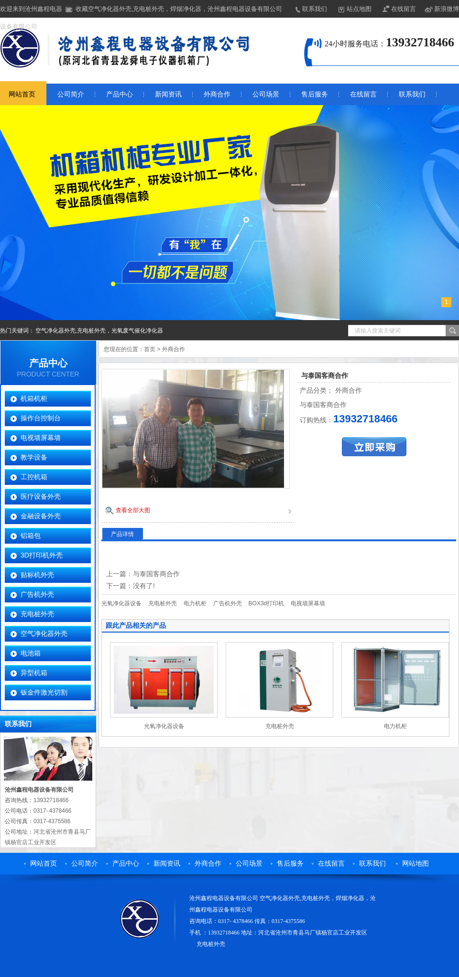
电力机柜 (195, 603)
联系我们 (314, 8)
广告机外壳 (37, 594)
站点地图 (359, 8)
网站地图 (415, 863)
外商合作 (217, 94)
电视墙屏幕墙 (41, 437)
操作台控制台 (41, 418)
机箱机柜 (34, 398)
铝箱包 (31, 535)
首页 (149, 349)
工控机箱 (34, 477)
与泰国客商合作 (156, 574)
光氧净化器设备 (121, 603)
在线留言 (403, 8)
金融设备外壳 (41, 516)
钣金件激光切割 (44, 692)
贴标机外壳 (37, 575)
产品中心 (119, 94)
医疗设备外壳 (41, 496)
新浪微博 (446, 8)
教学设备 (34, 457)
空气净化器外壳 (44, 633)
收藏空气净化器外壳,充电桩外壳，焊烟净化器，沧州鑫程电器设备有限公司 (179, 8)
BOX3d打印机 (266, 603)
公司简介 (70, 94)
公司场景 (265, 94)
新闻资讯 (168, 94)
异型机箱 (34, 672)
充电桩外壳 (37, 614)
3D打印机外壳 (42, 555)
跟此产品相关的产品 (136, 625)
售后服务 (314, 94)
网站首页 (43, 863)
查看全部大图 (133, 510)
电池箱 (31, 653)
